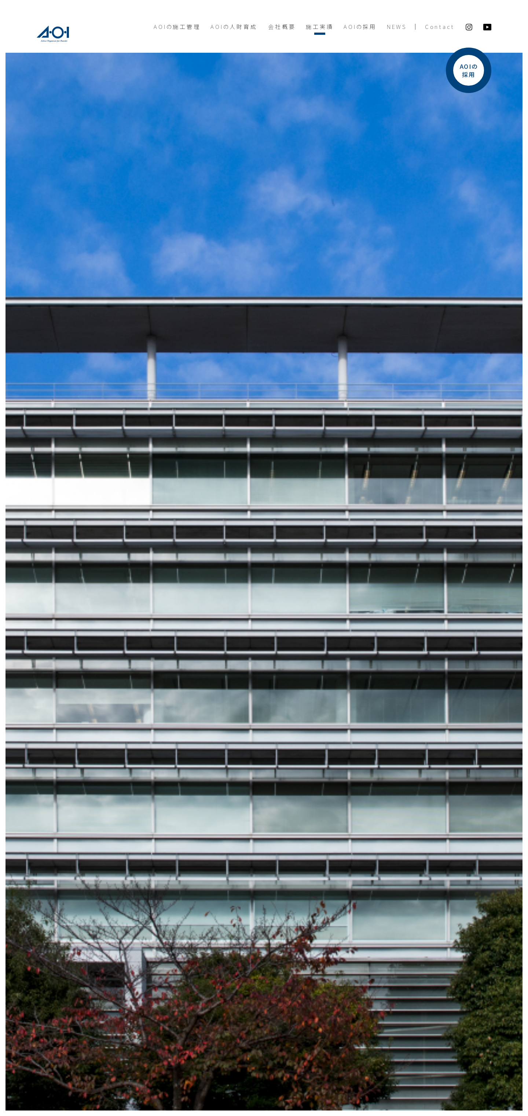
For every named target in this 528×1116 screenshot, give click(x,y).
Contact (440, 26)
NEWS (397, 26)
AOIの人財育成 (233, 26)
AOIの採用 (360, 26)
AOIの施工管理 (177, 26)
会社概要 (282, 26)
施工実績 (319, 26)
